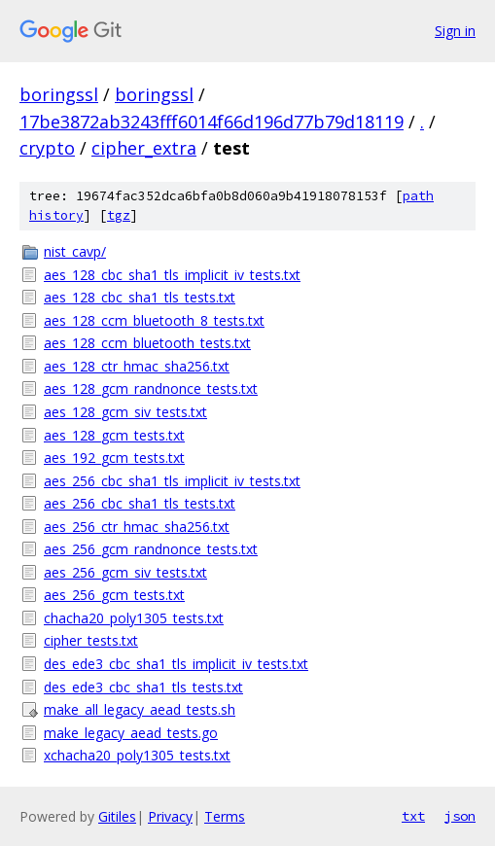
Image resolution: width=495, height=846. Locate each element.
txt (413, 816)
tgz (118, 215)
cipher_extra (143, 147)
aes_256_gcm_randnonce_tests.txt (151, 549)
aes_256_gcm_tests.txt (114, 594)
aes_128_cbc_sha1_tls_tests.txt (139, 297)
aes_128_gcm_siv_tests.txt (125, 412)
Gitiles (117, 816)
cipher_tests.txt (91, 640)
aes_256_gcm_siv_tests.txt (125, 572)
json (460, 816)
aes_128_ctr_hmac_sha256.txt (137, 366)
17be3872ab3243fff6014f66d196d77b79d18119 (211, 121)
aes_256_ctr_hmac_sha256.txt (137, 526)
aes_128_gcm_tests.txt (114, 435)
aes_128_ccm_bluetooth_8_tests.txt (154, 320)
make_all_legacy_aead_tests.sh (139, 709)
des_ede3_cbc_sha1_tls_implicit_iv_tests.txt (176, 663)
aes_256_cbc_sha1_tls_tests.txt (139, 503)
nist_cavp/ (75, 251)
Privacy (170, 816)
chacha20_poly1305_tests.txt (134, 618)
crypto (47, 147)
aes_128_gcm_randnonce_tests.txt (151, 388)
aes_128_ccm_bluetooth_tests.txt (147, 343)
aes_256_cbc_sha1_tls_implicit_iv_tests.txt (172, 481)
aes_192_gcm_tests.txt (114, 457)
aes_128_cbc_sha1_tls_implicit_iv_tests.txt (172, 274)
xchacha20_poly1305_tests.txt (137, 755)
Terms (224, 816)
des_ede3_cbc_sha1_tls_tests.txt (143, 687)
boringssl (58, 94)
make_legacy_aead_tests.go (131, 732)
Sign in (455, 30)
